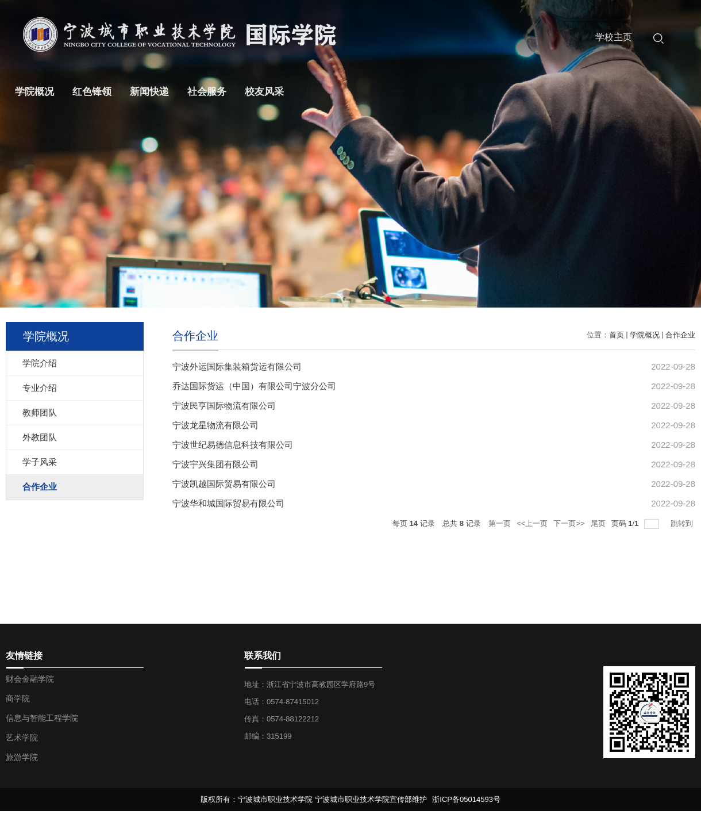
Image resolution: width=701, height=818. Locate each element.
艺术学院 (22, 737)
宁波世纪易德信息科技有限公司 (232, 445)
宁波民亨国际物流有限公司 (224, 405)
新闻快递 (149, 91)
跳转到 (683, 523)
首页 (616, 335)
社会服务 (206, 91)
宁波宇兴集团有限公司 (215, 464)
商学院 (18, 698)
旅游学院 (22, 757)
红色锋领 (91, 91)
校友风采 (264, 91)
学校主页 (613, 37)
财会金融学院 (30, 678)
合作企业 (680, 335)
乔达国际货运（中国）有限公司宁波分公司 (254, 386)
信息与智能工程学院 (42, 718)
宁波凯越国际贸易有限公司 (224, 484)
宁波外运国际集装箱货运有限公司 (237, 366)
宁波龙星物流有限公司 (215, 425)
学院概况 (34, 91)
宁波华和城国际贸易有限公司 (228, 503)
